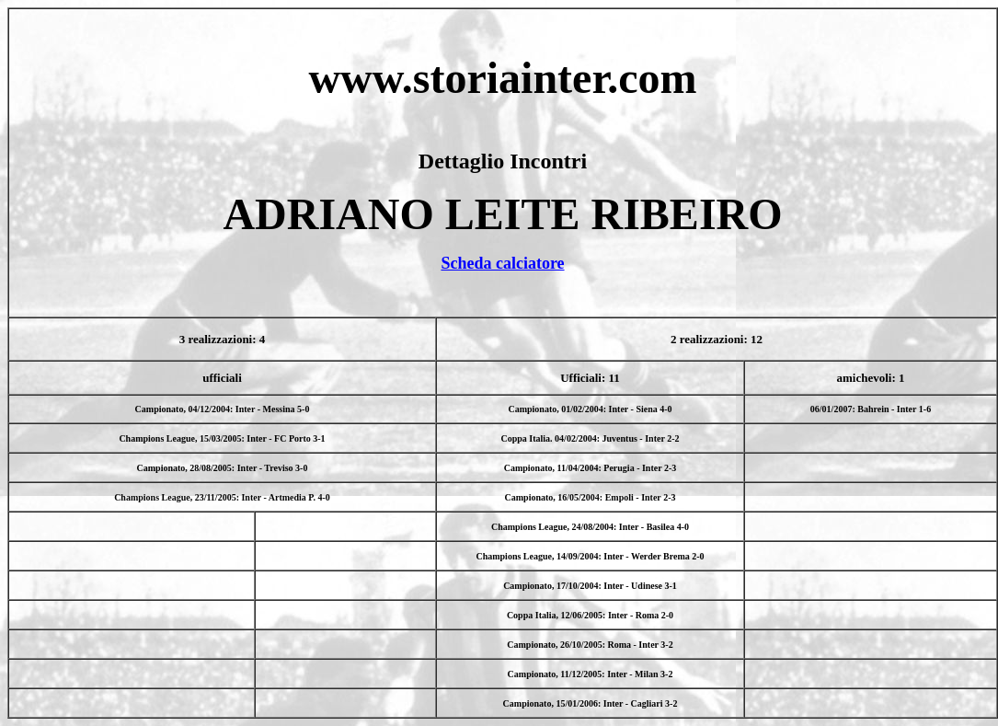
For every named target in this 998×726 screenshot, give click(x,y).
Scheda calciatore (502, 263)
